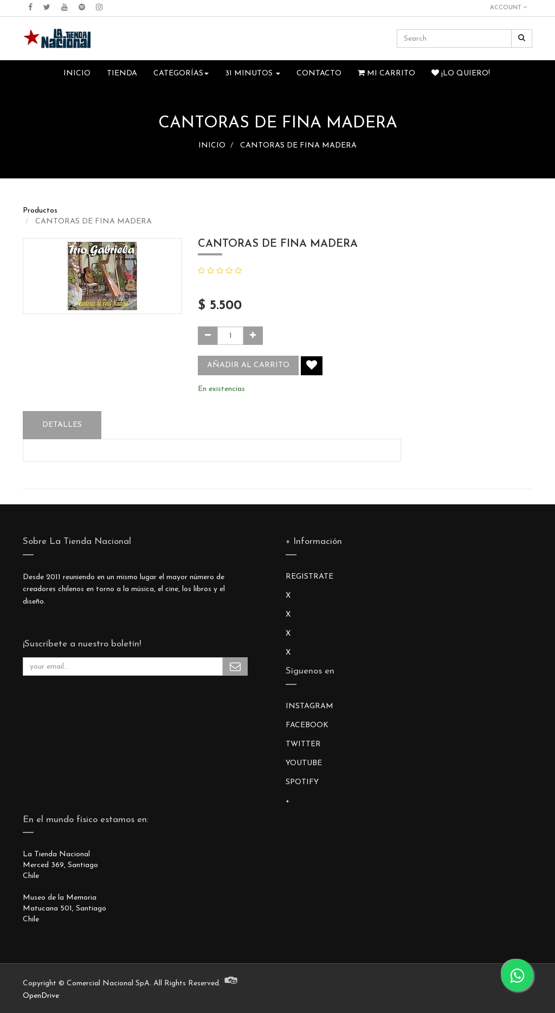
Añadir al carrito (248, 365)
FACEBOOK (307, 725)
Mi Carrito (386, 73)
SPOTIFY (302, 782)
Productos (40, 211)
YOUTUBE (304, 763)
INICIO (211, 146)
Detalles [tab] (62, 425)
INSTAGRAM (309, 706)
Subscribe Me (235, 666)
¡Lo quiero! (460, 73)
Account (508, 7)
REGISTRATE (309, 577)
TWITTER (303, 744)
